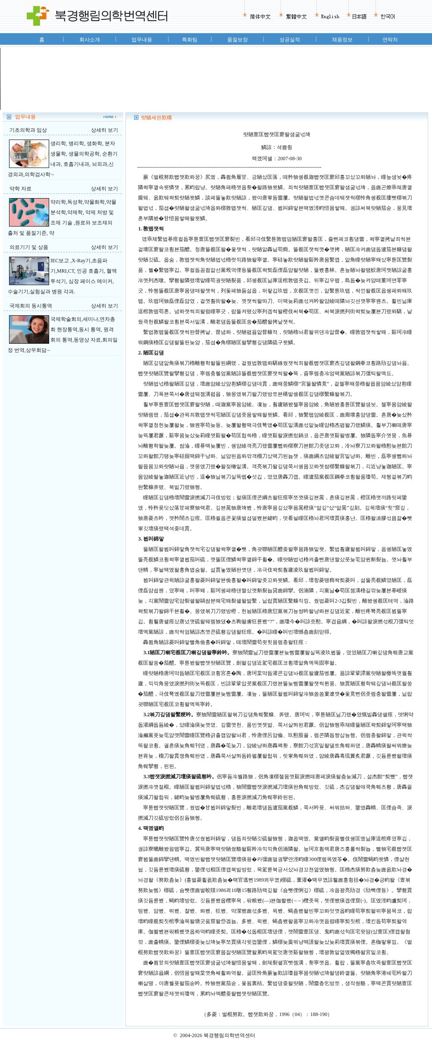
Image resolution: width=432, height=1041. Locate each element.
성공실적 (289, 40)
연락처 (390, 40)
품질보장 (237, 40)
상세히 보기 (104, 130)
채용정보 (342, 40)
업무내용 (141, 40)
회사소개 (89, 40)
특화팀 (189, 40)
